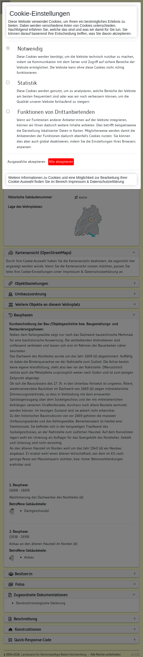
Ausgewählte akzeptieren (26, 161)
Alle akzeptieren (61, 161)
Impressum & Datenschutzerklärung (96, 182)
